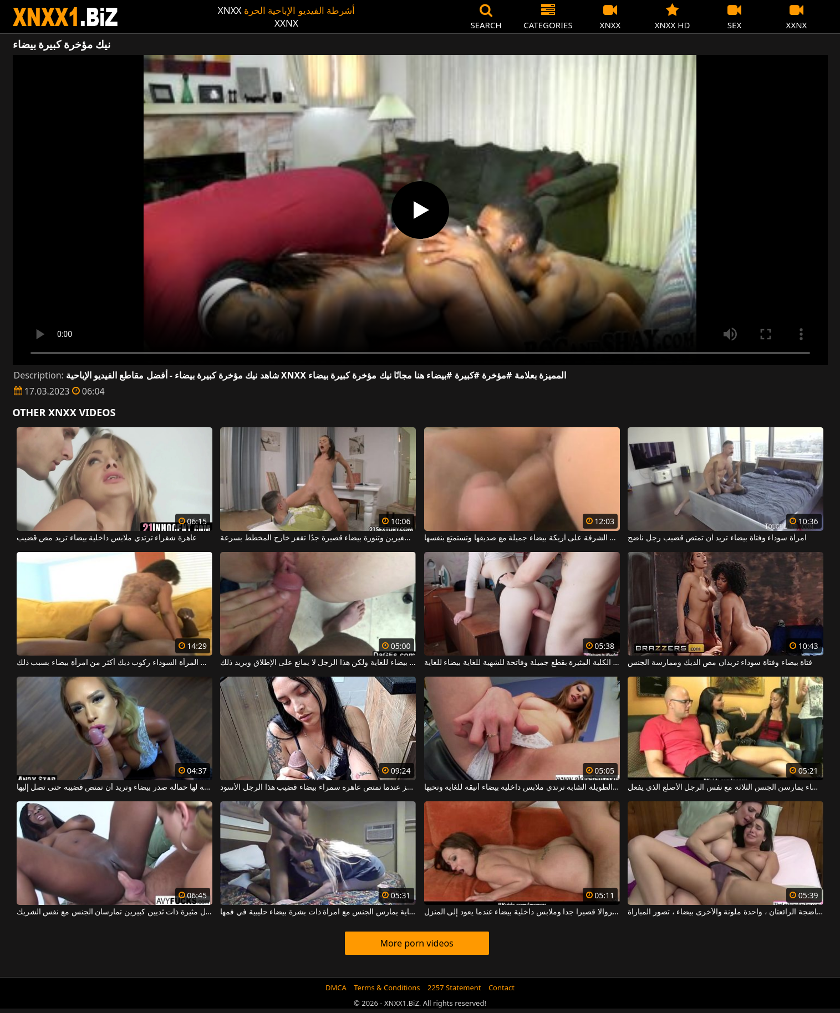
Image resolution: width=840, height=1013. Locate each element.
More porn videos (416, 943)
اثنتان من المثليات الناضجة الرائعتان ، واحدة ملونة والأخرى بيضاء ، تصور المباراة (725, 912)
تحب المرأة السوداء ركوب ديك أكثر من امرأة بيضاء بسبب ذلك (114, 662)
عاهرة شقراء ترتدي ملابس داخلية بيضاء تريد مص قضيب (107, 538)
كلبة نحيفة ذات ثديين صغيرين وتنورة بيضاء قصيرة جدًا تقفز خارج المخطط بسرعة (318, 538)
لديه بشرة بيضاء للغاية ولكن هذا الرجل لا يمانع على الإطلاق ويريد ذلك (318, 662)
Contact (501, 987)
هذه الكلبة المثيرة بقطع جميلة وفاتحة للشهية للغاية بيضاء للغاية (522, 662)
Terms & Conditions (387, 987)
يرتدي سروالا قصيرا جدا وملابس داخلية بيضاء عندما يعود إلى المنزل (522, 912)
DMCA (336, 987)
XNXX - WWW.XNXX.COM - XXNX (65, 17)
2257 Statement (454, 987)
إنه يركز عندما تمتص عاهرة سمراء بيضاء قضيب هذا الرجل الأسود (318, 787)
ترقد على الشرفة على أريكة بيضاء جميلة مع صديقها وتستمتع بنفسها (522, 538)
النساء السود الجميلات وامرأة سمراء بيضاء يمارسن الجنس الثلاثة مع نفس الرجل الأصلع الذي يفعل (725, 787)
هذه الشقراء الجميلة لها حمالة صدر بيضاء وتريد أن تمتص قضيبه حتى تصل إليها (114, 787)
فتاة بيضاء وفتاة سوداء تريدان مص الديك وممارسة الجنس (720, 662)
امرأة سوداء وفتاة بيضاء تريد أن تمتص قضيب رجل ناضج (717, 538)
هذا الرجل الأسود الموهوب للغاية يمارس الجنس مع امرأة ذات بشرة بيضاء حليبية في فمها (318, 912)
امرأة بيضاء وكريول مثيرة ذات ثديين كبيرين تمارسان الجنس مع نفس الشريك (114, 912)
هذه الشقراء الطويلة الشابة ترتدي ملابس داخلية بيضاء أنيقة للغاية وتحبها (522, 787)
